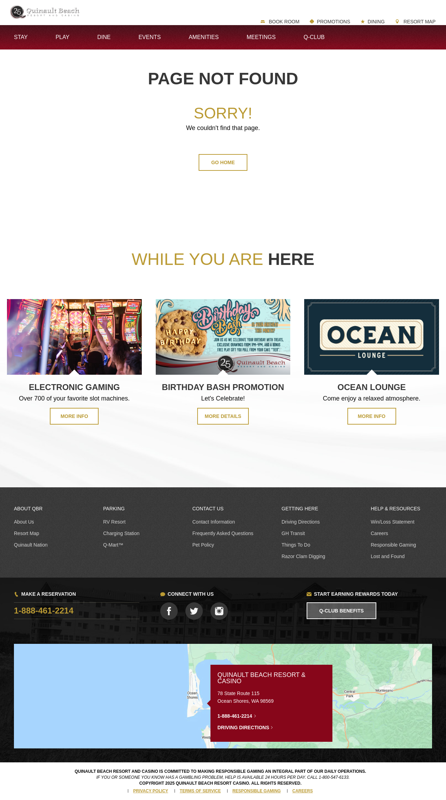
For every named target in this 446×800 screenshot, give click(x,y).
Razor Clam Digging (303, 556)
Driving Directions (301, 522)
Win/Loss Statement (392, 522)
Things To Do (296, 545)
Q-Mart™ (113, 545)
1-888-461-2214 (44, 610)
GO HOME (223, 162)
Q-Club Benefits (341, 611)
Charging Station (121, 533)
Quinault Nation (31, 545)
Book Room (284, 21)
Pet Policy (203, 545)
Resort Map (419, 21)
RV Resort (114, 522)
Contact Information (213, 522)
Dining (376, 21)
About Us (24, 522)
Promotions (333, 21)
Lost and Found (388, 556)
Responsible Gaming (393, 545)
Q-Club (313, 37)
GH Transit (293, 533)
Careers (379, 533)
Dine (103, 37)
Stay (21, 37)
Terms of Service (200, 790)
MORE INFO (74, 416)
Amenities (203, 37)
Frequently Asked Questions (222, 533)
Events (149, 37)
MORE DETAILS (223, 416)
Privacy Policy (150, 790)
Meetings (261, 37)
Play (62, 37)
